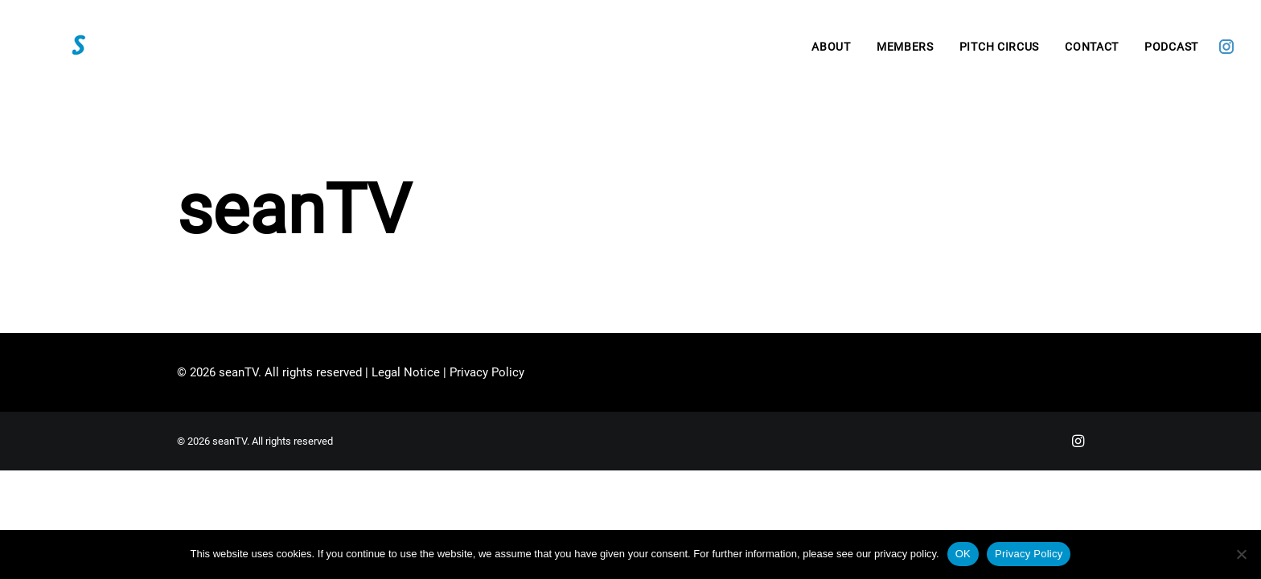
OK (963, 554)
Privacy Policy (487, 372)
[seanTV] (91, 55)
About (831, 55)
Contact (1092, 55)
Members (905, 55)
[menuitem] (831, 55)
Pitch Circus (999, 55)
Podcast (1171, 55)
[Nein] (1241, 554)
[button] (1226, 55)
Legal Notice (406, 372)
